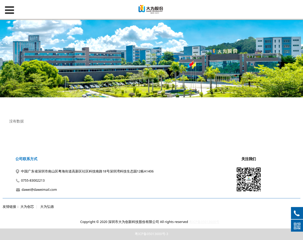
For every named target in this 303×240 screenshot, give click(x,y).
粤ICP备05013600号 (204, 222)
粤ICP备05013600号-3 (151, 234)
